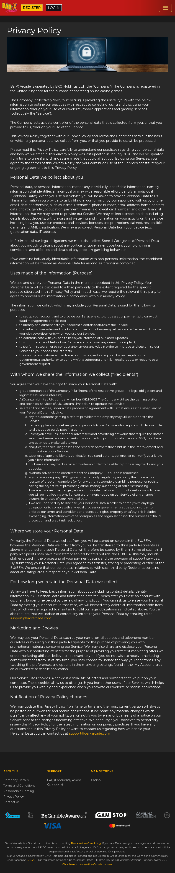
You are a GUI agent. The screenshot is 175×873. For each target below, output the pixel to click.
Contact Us (11, 802)
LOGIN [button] (54, 7)
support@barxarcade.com (30, 618)
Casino (96, 780)
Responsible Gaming (18, 791)
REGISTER (32, 7)
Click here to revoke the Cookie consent (87, 864)
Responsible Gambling (86, 843)
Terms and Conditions (19, 785)
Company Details (15, 780)
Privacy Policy (13, 796)
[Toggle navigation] (165, 8)
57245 (31, 860)
